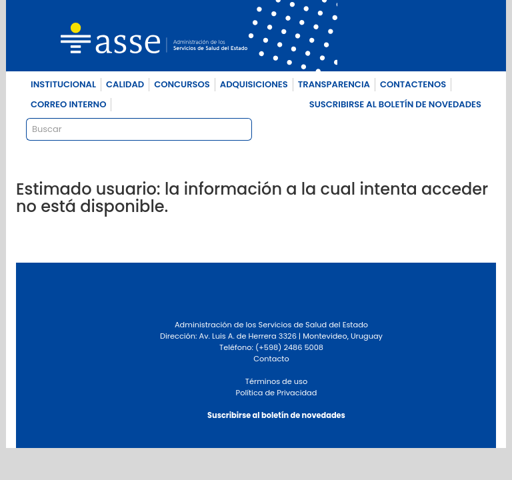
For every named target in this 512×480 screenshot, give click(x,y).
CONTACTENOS (413, 84)
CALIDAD (125, 84)
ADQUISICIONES (254, 84)
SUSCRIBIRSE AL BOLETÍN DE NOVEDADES (395, 104)
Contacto (271, 358)
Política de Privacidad (276, 392)
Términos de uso (276, 381)
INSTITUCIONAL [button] (63, 84)
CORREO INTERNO (68, 104)
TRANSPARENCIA (334, 84)
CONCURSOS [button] (182, 84)
